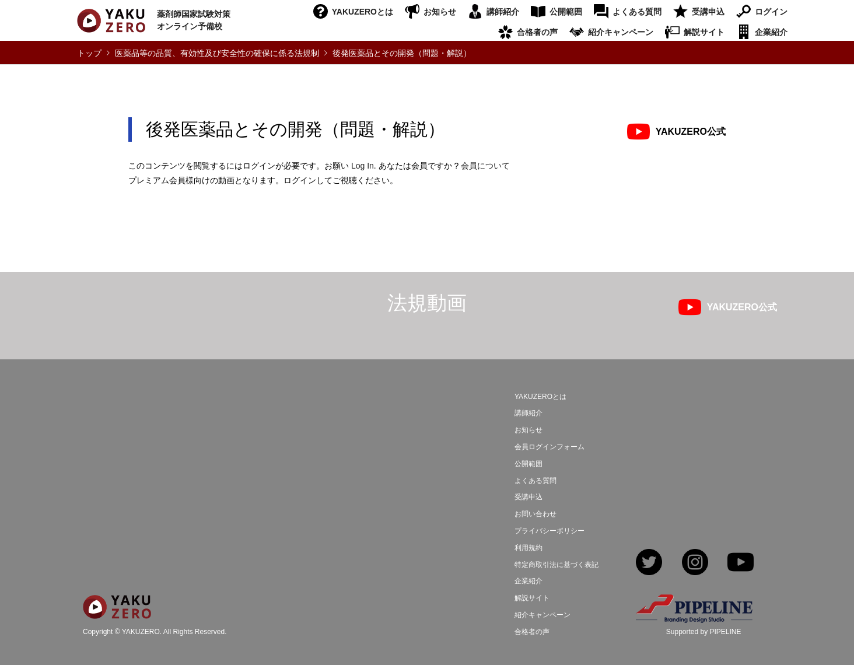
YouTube (740, 563)
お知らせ (440, 11)
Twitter (649, 563)
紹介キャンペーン (620, 32)
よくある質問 (637, 11)
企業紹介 (771, 32)
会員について (485, 165)
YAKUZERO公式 (691, 131)
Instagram (695, 563)
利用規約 (528, 548)
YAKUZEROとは (362, 11)
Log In (362, 165)
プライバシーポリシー (549, 531)
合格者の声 (537, 32)
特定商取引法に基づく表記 (556, 565)
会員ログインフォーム (549, 447)
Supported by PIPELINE (703, 632)
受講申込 (708, 11)
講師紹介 (503, 11)
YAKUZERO (141, 632)
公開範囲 (566, 11)
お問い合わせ (535, 514)
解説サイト (704, 32)
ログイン (771, 11)
